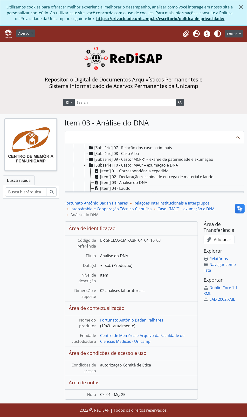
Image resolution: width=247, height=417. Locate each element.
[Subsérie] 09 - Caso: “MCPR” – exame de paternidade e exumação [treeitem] (150, 159)
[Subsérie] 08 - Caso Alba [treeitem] (113, 153)
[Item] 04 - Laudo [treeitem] (112, 188)
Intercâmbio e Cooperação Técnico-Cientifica (111, 209)
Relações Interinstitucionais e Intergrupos (172, 203)
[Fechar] (241, 7)
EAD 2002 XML (219, 299)
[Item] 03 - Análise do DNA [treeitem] (120, 182)
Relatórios (216, 258)
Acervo (24, 33)
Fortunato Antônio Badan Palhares (96, 203)
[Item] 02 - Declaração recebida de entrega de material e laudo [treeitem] (153, 177)
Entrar (232, 33)
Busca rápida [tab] (19, 180)
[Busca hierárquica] (26, 192)
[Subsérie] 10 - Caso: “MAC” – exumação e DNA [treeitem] (133, 165)
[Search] (125, 102)
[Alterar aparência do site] (217, 34)
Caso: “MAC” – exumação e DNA (186, 209)
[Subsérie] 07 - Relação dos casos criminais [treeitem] (130, 148)
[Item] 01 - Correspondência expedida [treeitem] (131, 171)
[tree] (154, 168)
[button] (185, 34)
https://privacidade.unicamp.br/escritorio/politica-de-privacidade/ (160, 18)
